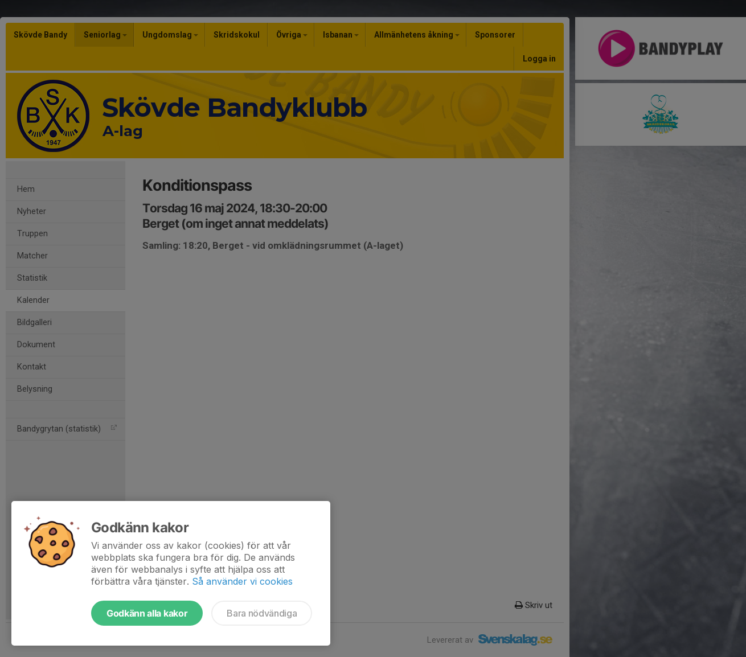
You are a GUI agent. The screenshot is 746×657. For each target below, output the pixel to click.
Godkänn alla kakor (146, 613)
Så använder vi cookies (242, 581)
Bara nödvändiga (262, 613)
